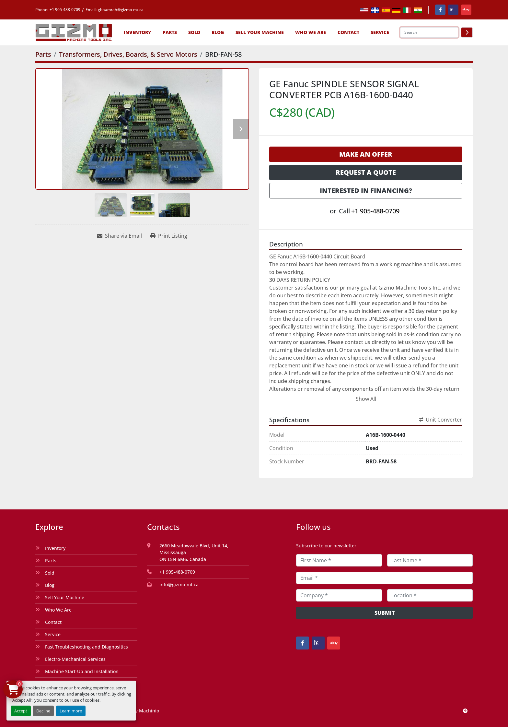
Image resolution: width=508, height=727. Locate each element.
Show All (366, 398)
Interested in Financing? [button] (366, 190)
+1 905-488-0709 (65, 9)
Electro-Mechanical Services (75, 659)
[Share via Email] (119, 236)
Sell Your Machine (260, 32)
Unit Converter (440, 419)
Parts (170, 32)
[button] (137, 32)
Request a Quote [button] (366, 172)
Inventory (137, 32)
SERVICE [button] (380, 32)
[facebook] (440, 10)
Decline (43, 711)
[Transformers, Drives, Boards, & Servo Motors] (128, 54)
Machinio (149, 711)
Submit (385, 612)
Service (53, 634)
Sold (194, 32)
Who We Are (310, 32)
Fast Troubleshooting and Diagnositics (86, 647)
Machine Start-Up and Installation (82, 671)
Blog (218, 32)
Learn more (71, 711)
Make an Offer (365, 154)
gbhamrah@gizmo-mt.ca (121, 9)
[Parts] (43, 54)
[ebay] (466, 10)
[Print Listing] (168, 236)
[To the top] (465, 710)
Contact (348, 32)
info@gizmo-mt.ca (179, 584)
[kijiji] (453, 10)
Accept (20, 711)
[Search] (429, 32)
